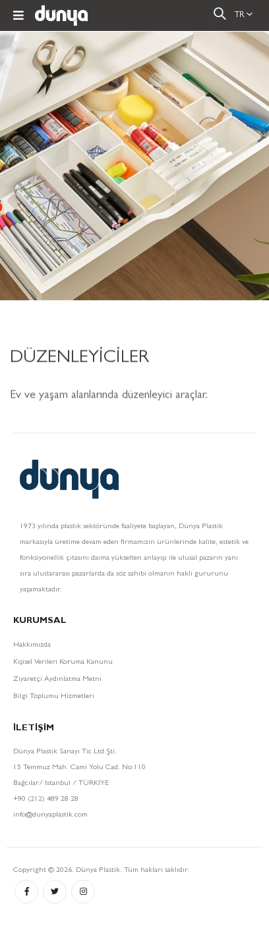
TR (239, 15)
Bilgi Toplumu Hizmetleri (53, 697)
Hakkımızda (32, 645)
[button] (219, 16)
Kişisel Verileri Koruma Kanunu (63, 662)
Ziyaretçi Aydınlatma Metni (57, 680)
